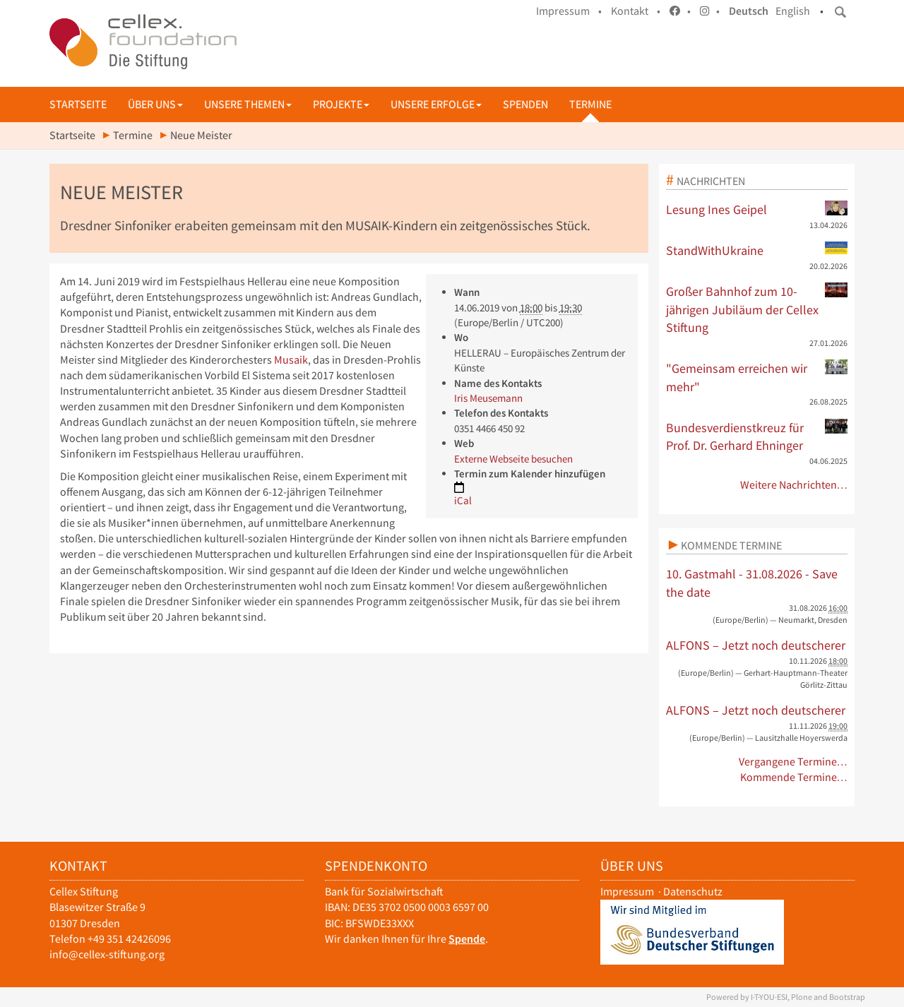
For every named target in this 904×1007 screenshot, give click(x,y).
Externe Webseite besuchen (513, 458)
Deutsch (748, 11)
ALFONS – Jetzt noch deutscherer (755, 645)
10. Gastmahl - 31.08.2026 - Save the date (752, 583)
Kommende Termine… (794, 777)
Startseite (78, 104)
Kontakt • (635, 11)
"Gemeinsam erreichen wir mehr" (757, 377)
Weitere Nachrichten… (794, 484)
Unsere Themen (248, 104)
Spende (466, 939)
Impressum (627, 891)
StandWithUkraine (757, 250)
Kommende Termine (731, 545)
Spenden (525, 104)
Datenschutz (692, 891)
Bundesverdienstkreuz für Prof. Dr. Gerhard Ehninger (757, 436)
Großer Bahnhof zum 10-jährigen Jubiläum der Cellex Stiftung (757, 308)
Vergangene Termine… (793, 761)
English (792, 11)
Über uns (155, 104)
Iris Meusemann (488, 398)
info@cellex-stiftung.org (107, 954)
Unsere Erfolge (436, 104)
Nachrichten (711, 181)
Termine (590, 104)
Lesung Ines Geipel (757, 209)
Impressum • (569, 11)
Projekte (341, 104)
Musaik (291, 360)
